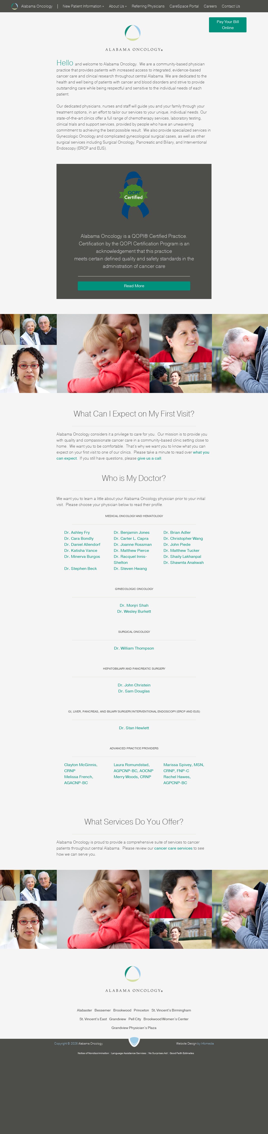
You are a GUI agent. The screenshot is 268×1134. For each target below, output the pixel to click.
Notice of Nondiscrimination (93, 1053)
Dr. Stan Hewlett (134, 728)
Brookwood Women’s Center (166, 1019)
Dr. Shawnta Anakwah (184, 562)
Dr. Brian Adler (177, 532)
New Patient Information (83, 6)
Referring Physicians (148, 6)
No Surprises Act (158, 1053)
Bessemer (102, 1010)
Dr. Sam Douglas (134, 691)
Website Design (186, 1044)
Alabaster (84, 1010)
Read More (134, 286)
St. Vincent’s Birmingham (171, 1010)
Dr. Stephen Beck (80, 568)
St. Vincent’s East (93, 1019)
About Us (118, 6)
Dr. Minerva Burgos (82, 556)
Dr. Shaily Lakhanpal (182, 556)
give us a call (149, 458)
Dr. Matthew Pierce (131, 550)
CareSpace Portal (184, 6)
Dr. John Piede (177, 544)
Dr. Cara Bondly (79, 538)
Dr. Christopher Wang (183, 538)
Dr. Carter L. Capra (131, 538)
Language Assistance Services (128, 1053)
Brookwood (122, 1010)
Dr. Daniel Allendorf (82, 544)
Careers (210, 6)
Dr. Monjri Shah (134, 605)
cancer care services (173, 848)
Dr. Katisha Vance (80, 550)
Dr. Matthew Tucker (182, 550)
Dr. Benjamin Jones (132, 532)
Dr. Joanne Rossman (133, 544)
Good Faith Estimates (182, 1053)
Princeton (141, 1010)
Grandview (117, 1019)
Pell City (134, 1019)
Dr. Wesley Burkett (134, 611)
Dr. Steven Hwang (130, 568)
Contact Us (231, 6)
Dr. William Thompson (134, 648)
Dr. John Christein (134, 685)
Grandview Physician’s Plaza (134, 1027)
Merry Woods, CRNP (132, 777)
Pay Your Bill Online (228, 25)
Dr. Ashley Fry (77, 532)
